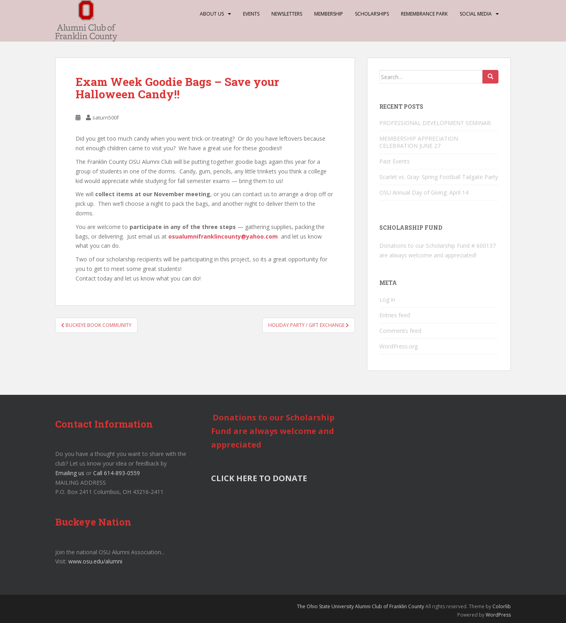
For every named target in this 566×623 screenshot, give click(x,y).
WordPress (498, 614)
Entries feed (394, 315)
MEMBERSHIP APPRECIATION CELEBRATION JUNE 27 (418, 142)
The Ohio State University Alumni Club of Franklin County (360, 606)
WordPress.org (398, 346)
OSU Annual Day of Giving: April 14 (423, 192)
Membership (328, 13)
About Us (212, 13)
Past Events (394, 161)
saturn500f (105, 117)
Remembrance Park (424, 13)
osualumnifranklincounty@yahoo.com (223, 236)
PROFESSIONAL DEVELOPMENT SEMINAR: (436, 123)
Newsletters (286, 13)
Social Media (476, 13)
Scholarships (372, 13)
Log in (387, 299)
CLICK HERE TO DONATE (259, 478)
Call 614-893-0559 (116, 473)
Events (251, 13)
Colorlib (501, 606)
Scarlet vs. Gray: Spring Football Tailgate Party (438, 177)
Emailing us (69, 473)
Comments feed (400, 330)
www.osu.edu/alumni (95, 561)
